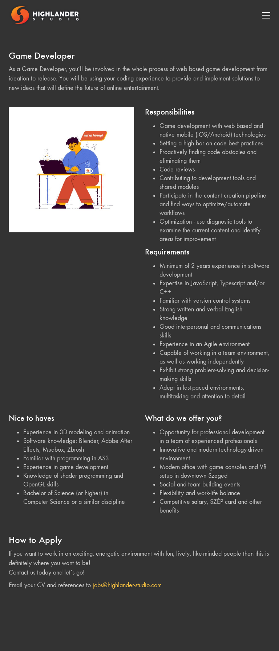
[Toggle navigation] (266, 15)
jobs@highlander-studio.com (127, 585)
